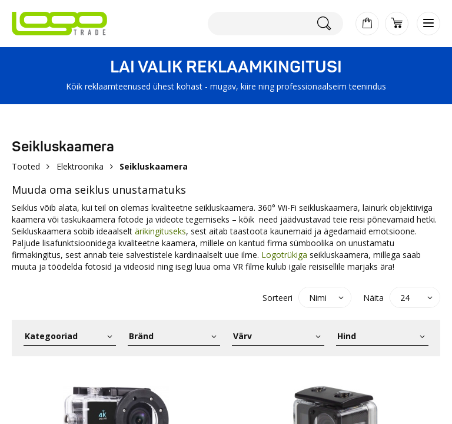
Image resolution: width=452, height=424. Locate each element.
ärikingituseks (160, 231)
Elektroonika (80, 166)
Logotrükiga (284, 254)
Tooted (26, 166)
